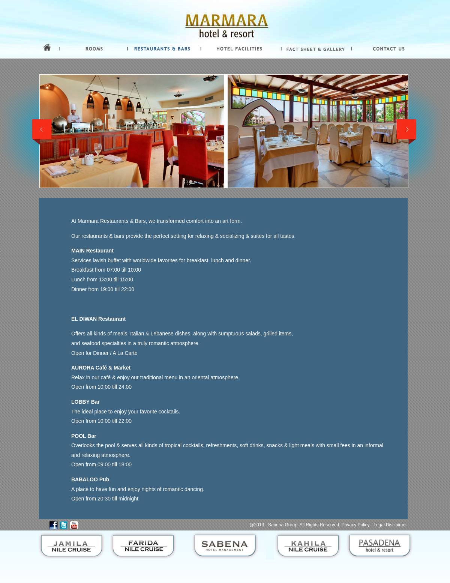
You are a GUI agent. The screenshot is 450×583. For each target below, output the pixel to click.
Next (406, 132)
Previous (41, 132)
